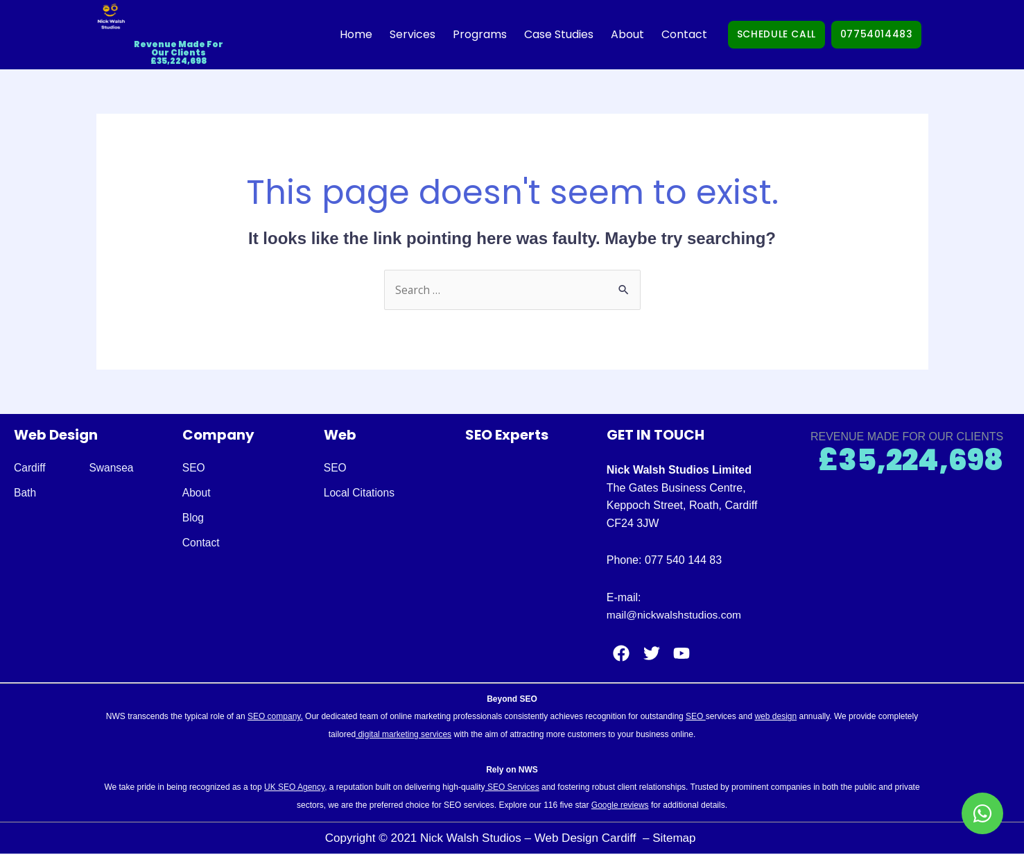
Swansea (113, 468)
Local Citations (360, 493)
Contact (661, 34)
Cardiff (30, 468)
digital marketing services (403, 734)
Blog (193, 518)
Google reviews (620, 806)
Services (389, 34)
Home (332, 34)
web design (775, 717)
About (604, 34)
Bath (25, 493)
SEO (194, 468)
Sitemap (675, 838)
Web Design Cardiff (587, 838)
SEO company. (275, 717)
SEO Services (512, 788)
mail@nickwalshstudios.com (676, 615)
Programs (456, 34)
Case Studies (535, 34)
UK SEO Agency (294, 788)
